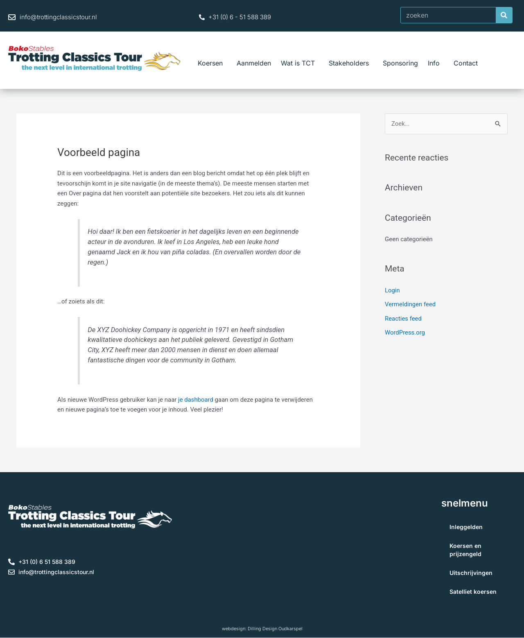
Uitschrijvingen (470, 572)
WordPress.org (405, 331)
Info (436, 63)
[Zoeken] (504, 15)
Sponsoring (400, 63)
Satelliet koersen (473, 591)
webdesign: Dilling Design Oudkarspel (262, 628)
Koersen (212, 63)
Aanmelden (254, 63)
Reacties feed (403, 317)
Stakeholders (351, 63)
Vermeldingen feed (410, 304)
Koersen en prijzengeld (465, 549)
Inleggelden (466, 526)
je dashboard (195, 399)
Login (392, 290)
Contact (466, 63)
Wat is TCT (300, 63)
